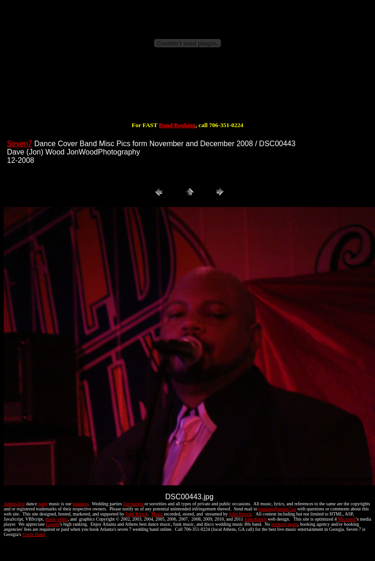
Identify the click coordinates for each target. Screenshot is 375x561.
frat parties (133, 503)
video (63, 519)
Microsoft (347, 519)
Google (52, 524)
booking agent (285, 524)
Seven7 (19, 144)
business (81, 503)
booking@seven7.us (277, 508)
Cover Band (33, 534)
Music (157, 513)
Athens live (14, 503)
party (43, 503)
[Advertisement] (188, 94)
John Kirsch (136, 513)
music (50, 519)
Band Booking (177, 125)
